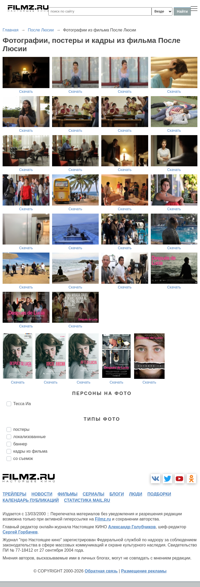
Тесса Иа (22, 403)
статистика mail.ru (87, 500)
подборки (159, 494)
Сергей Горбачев (20, 532)
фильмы (67, 494)
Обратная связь (101, 571)
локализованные (29, 436)
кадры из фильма (30, 451)
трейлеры (14, 494)
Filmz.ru (103, 519)
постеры (21, 429)
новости (42, 494)
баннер (20, 444)
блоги (116, 494)
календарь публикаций (31, 500)
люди (135, 494)
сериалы (93, 494)
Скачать (26, 91)
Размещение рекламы (144, 571)
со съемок (23, 458)
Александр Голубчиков (132, 527)
